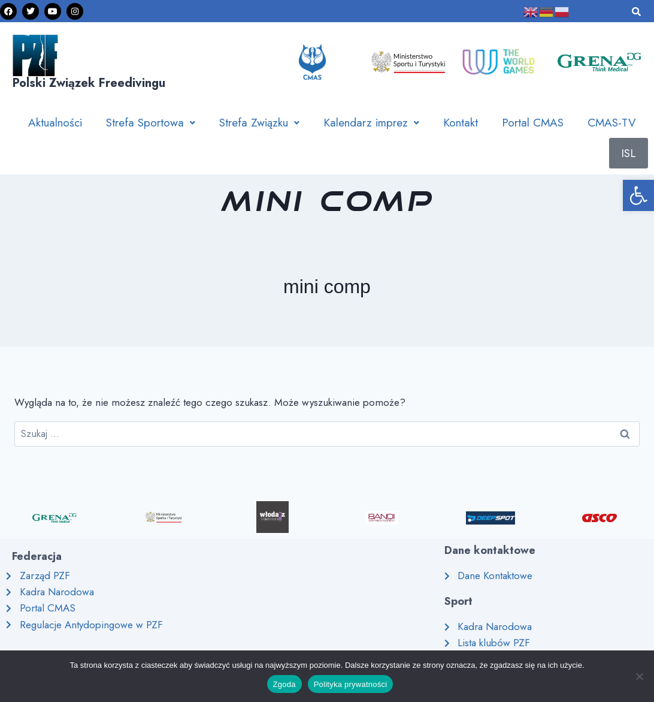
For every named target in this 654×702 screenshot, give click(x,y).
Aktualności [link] (55, 123)
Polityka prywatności (350, 684)
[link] (638, 195)
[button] (150, 122)
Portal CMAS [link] (533, 123)
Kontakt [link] (460, 123)
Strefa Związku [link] (259, 123)
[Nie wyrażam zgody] (639, 676)
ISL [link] (628, 153)
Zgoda (284, 684)
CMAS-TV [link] (612, 123)
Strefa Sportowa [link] (150, 123)
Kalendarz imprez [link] (371, 123)
